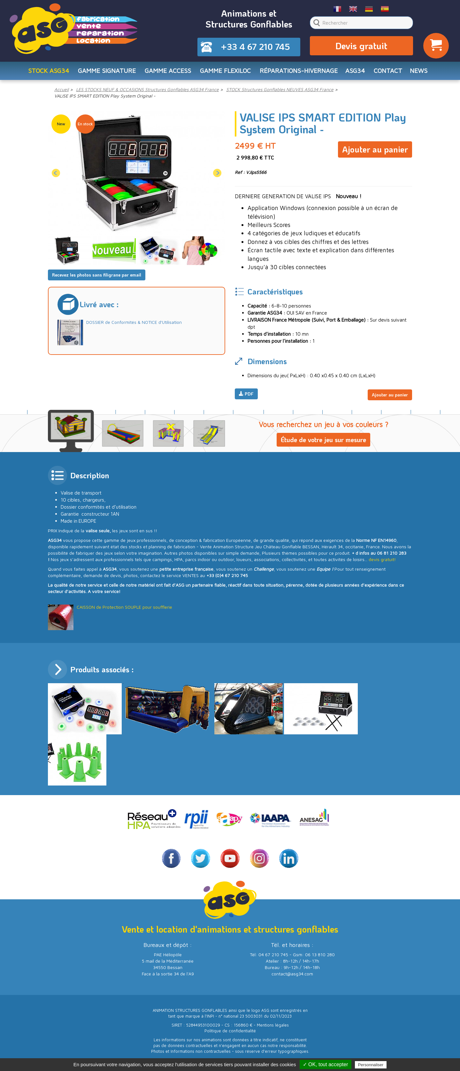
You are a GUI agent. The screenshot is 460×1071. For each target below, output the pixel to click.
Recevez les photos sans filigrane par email (96, 277)
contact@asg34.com (292, 974)
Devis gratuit (361, 46)
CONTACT (391, 72)
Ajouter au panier (375, 150)
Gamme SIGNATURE (103, 72)
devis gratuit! (382, 560)
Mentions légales (273, 1025)
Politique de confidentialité (230, 1031)
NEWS (423, 72)
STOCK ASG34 (44, 72)
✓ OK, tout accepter (325, 1064)
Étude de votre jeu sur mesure (323, 440)
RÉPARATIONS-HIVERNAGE (300, 72)
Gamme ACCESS (165, 72)
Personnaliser (371, 1064)
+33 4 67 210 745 (255, 47)
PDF (246, 396)
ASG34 (358, 72)
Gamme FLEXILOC (224, 72)
